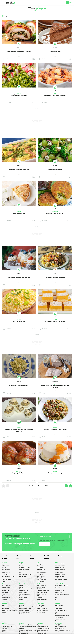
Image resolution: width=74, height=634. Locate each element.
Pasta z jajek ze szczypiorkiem (26, 607)
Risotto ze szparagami (24, 594)
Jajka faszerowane (41, 585)
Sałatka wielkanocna (42, 599)
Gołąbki (21, 585)
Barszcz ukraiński (41, 569)
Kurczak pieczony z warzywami (26, 596)
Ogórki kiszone (58, 608)
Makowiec (4, 594)
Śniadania (18, 384)
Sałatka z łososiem (59, 567)
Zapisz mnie (44, 544)
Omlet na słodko (6, 565)
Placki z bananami (6, 579)
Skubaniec (4, 601)
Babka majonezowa (42, 608)
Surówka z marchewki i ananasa (55, 95)
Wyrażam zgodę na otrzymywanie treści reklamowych (51, 540)
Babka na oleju (5, 590)
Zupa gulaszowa (41, 576)
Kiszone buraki (58, 614)
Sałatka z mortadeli (59, 576)
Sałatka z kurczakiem (60, 569)
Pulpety (21, 565)
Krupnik (21, 587)
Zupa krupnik (40, 567)
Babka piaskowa (41, 596)
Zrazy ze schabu (23, 576)
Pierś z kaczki (22, 564)
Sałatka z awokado (55, 169)
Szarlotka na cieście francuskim (9, 610)
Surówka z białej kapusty (61, 579)
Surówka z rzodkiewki (19, 95)
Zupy (17, 558)
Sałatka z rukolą (59, 572)
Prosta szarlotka (19, 213)
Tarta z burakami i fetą (60, 626)
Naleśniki (4, 571)
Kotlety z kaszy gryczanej (25, 589)
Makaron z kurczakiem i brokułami (27, 625)
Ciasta (55, 50)
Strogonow (4, 628)
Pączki (3, 605)
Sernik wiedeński (23, 614)
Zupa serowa (40, 574)
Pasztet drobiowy (41, 589)
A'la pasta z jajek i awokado (19, 386)
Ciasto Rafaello (5, 592)
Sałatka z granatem (59, 578)
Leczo (3, 625)
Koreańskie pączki (6, 614)
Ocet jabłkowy (58, 607)
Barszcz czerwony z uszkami (61, 585)
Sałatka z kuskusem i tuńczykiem (55, 429)
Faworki (3, 607)
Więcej (24, 544)
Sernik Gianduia (55, 51)
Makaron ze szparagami (25, 608)
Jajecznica (4, 564)
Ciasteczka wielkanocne (43, 590)
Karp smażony (58, 592)
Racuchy (4, 567)
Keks (56, 599)
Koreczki (4, 612)
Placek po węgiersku (7, 626)
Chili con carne (5, 632)
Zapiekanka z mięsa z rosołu (44, 632)
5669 (46, 486)
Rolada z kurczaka (59, 628)
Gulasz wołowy (5, 630)
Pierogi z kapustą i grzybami (62, 594)
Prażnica (4, 581)
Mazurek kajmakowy (42, 607)
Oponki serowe (5, 608)
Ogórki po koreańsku (60, 619)
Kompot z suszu (58, 596)
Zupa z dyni (40, 565)
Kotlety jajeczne (58, 625)
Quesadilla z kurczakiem (61, 632)
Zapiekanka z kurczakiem (43, 626)
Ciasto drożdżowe (6, 587)
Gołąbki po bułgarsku (19, 473)
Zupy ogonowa (40, 564)
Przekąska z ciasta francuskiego (62, 630)
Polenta (21, 599)
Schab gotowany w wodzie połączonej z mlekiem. (55, 386)
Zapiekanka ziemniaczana (43, 628)
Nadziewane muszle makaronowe (27, 630)
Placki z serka (5, 574)
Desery (19, 211)
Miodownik (4, 599)
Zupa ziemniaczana (42, 572)
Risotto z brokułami (24, 592)
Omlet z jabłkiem (6, 572)
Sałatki (19, 93)
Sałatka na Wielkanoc (60, 574)
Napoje (32, 556)
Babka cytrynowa (41, 594)
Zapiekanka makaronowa (25, 574)
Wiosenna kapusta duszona (55, 277)
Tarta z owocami (41, 605)
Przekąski (19, 427)
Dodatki (46, 556)
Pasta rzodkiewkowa (24, 610)
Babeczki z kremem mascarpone (19, 277)
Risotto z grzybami (23, 590)
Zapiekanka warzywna (42, 630)
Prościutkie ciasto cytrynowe (55, 321)
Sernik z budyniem (6, 585)
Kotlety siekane (23, 571)
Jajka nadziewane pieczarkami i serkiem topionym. (19, 430)
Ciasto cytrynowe (6, 597)
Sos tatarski (40, 597)
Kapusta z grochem (59, 590)
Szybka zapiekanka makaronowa (19, 169)
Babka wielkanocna (42, 592)
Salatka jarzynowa (59, 571)
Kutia (56, 597)
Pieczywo (61, 556)
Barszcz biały (40, 571)
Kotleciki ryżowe (23, 597)
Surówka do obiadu (59, 564)
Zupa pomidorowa (41, 579)
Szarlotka (4, 589)
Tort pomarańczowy (55, 473)
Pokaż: (37, 11)
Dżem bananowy (59, 617)
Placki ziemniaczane (24, 569)
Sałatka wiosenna (19, 321)
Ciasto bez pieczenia (7, 596)
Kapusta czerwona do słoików (62, 615)
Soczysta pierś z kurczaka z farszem (19, 51)
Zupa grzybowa (58, 589)
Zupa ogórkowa (41, 578)
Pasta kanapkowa (6, 569)
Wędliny (55, 384)
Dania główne (19, 50)
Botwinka (21, 605)
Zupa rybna (57, 587)
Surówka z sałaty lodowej (61, 565)
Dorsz (20, 572)
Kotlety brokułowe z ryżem (55, 213)
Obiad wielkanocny (41, 587)
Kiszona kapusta (59, 605)
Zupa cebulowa (41, 581)
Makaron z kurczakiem (24, 567)
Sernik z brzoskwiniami (24, 612)
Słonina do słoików (59, 621)
